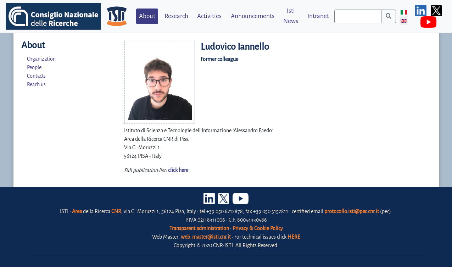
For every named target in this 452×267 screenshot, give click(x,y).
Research (176, 16)
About (147, 16)
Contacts (36, 76)
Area (77, 211)
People (34, 67)
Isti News (290, 15)
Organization (41, 59)
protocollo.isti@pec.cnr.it (351, 211)
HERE (294, 237)
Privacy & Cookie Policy (258, 228)
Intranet (318, 16)
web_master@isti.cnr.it (206, 237)
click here (178, 170)
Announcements (252, 16)
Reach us (36, 84)
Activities (209, 16)
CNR (116, 211)
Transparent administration (199, 228)
